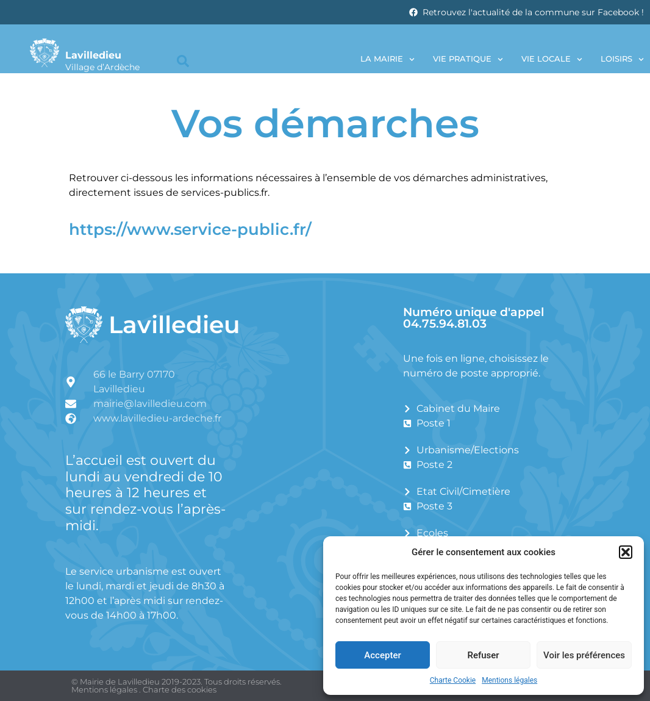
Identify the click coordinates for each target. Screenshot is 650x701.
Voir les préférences (584, 655)
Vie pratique (468, 59)
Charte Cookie (453, 680)
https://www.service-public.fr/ (190, 229)
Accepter (382, 655)
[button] (626, 552)
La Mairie (387, 59)
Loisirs (622, 59)
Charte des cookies (179, 689)
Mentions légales (509, 680)
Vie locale (551, 59)
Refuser (483, 655)
